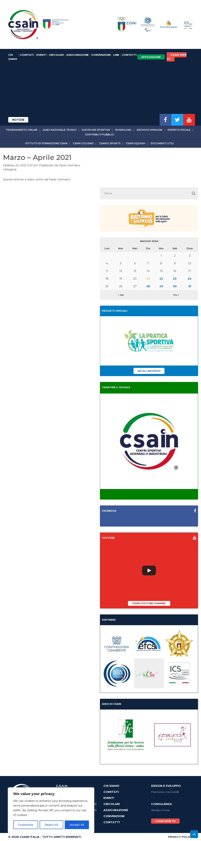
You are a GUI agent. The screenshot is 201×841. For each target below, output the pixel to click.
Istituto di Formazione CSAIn (46, 143)
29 (161, 286)
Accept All (77, 825)
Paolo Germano (69, 165)
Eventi (41, 54)
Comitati (27, 54)
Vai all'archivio (149, 370)
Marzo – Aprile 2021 (37, 157)
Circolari (56, 54)
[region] (51, 810)
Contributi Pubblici (99, 134)
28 (148, 286)
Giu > (176, 295)
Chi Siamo (12, 56)
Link (116, 54)
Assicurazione (77, 54)
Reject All (51, 825)
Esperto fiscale (179, 129)
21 (148, 278)
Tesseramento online (21, 129)
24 (190, 278)
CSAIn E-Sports (110, 143)
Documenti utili (162, 143)
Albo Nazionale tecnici (60, 129)
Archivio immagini (149, 129)
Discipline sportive (96, 129)
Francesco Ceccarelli (165, 792)
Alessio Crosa (160, 810)
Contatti (129, 54)
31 (189, 286)
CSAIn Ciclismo (83, 143)
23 (174, 278)
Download (123, 129)
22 (161, 278)
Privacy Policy (180, 837)
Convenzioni (101, 54)
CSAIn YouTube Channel (149, 603)
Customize (25, 825)
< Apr (121, 295)
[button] (193, 193)
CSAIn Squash (135, 143)
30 (175, 286)
